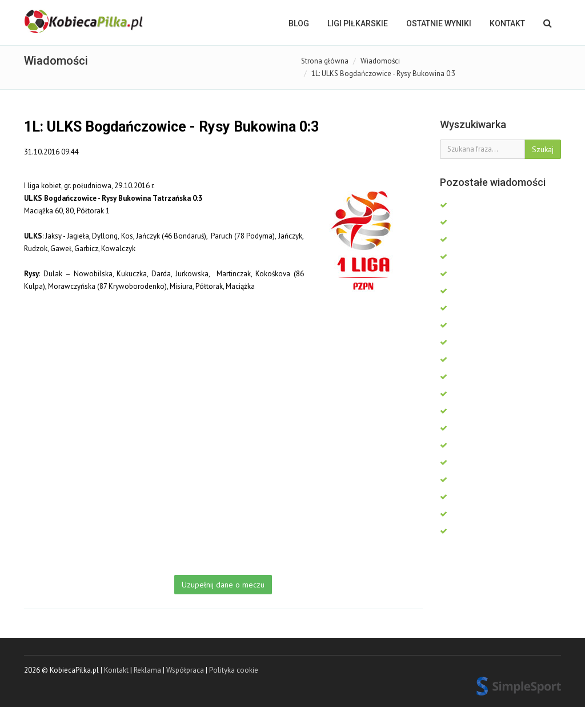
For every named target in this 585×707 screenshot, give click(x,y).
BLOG (299, 23)
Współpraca (185, 670)
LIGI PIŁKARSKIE (357, 23)
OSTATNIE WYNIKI (438, 23)
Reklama (147, 670)
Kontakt (507, 23)
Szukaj (543, 149)
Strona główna (324, 61)
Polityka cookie (233, 670)
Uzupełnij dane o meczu (223, 584)
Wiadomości (380, 61)
